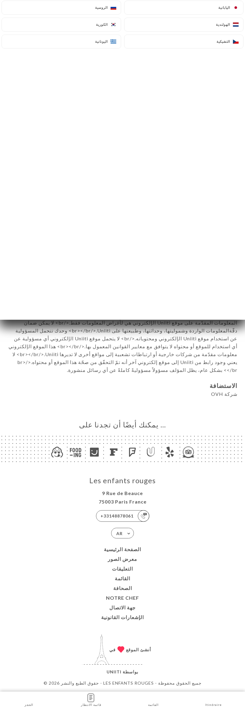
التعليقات (122, 568)
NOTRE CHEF (122, 598)
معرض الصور (122, 559)
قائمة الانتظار (91, 699)
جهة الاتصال (122, 607)
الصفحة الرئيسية (122, 549)
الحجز (29, 699)
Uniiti (114, 671)
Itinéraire (213, 699)
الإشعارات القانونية (122, 617)
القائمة (122, 578)
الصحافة (122, 588)
